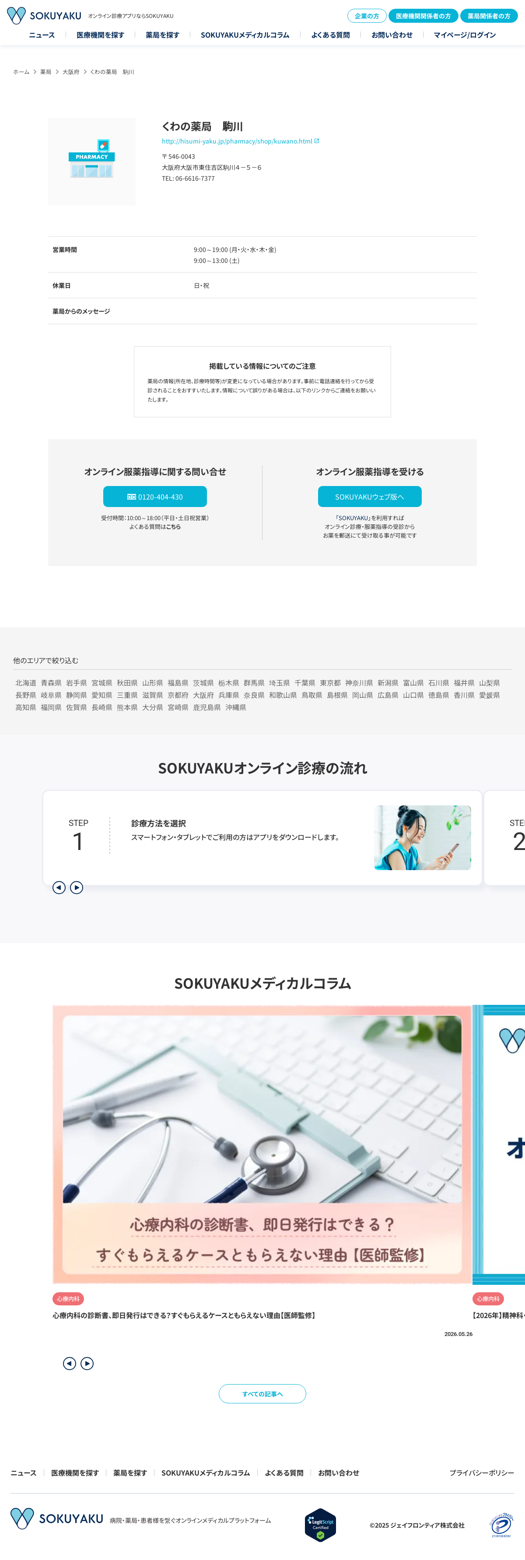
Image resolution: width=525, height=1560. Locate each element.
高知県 (25, 707)
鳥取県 (311, 694)
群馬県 (254, 682)
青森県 (51, 682)
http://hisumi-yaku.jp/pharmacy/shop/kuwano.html (237, 140)
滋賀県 (152, 694)
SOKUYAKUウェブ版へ (369, 496)
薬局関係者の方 (489, 15)
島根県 (337, 694)
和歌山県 (283, 694)
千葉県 (304, 682)
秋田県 (127, 682)
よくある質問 (330, 34)
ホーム (21, 71)
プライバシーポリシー (482, 1472)
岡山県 (362, 694)
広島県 (388, 694)
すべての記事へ (262, 1393)
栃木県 (228, 682)
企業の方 (367, 15)
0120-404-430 (160, 496)
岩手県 (76, 682)
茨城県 (203, 682)
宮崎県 (178, 707)
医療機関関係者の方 (423, 15)
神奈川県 (359, 682)
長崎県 (101, 707)
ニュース (42, 34)
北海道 (25, 682)
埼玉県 (279, 682)
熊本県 (127, 707)
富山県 (413, 682)
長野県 (25, 694)
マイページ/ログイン (465, 34)
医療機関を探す (100, 34)
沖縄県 (235, 707)
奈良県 (254, 694)
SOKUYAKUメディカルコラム (245, 34)
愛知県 (101, 694)
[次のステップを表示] (76, 887)
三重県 (127, 694)
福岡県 (51, 707)
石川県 (438, 682)
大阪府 (71, 71)
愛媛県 (489, 694)
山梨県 (489, 682)
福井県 (464, 682)
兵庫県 (228, 694)
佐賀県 (76, 707)
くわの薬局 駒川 (112, 71)
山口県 (413, 694)
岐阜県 (51, 694)
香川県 (464, 694)
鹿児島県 (207, 707)
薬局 (46, 71)
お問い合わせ (392, 34)
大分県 (152, 707)
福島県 (178, 682)
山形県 (152, 682)
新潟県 (388, 682)
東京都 (330, 682)
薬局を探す (162, 34)
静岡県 (76, 694)
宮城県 (101, 682)
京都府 (178, 694)
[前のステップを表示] (59, 887)
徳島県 (438, 694)
